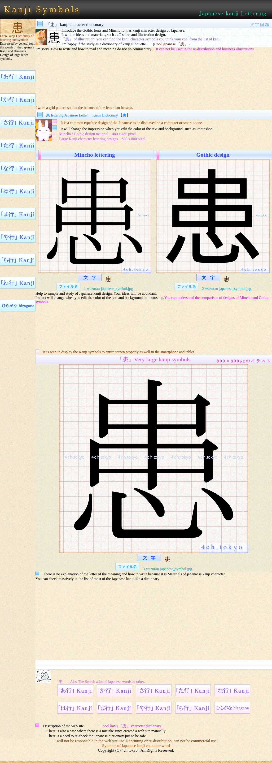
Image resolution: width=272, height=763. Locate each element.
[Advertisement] (154, 75)
